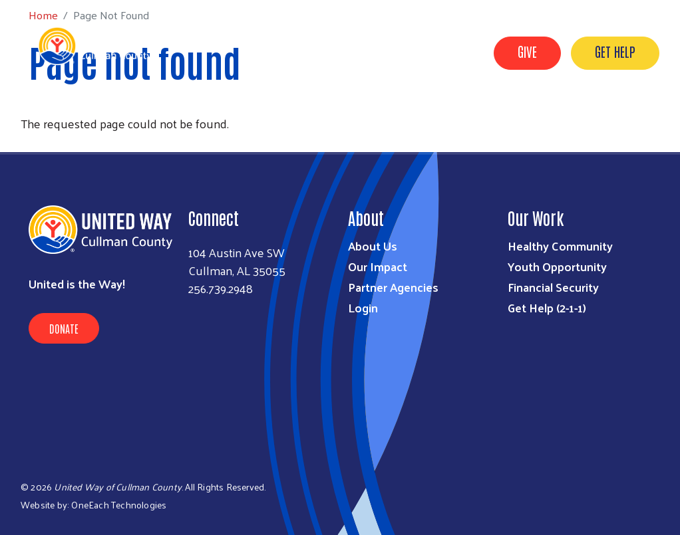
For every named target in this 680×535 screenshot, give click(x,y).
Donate (64, 328)
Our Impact (377, 266)
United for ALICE (617, 134)
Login (363, 307)
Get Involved (452, 115)
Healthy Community (560, 245)
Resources (372, 115)
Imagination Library (557, 115)
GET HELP (615, 51)
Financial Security (553, 286)
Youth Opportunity (557, 266)
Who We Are (295, 115)
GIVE (527, 51)
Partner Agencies (393, 286)
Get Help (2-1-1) (547, 307)
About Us (372, 245)
